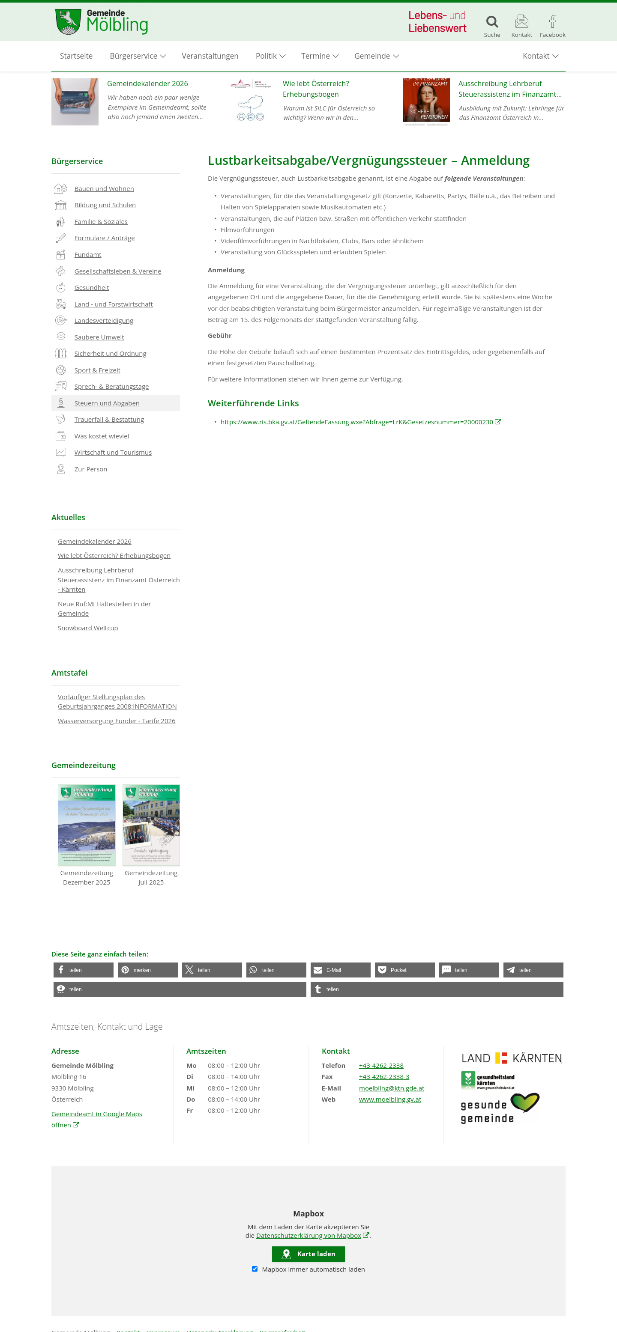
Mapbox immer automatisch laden (308, 1269)
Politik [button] (266, 56)
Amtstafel (69, 672)
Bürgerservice (77, 161)
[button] (84, 969)
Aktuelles (68, 517)
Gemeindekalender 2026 (95, 541)
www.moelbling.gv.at (390, 1099)
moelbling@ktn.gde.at (391, 1088)
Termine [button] (315, 56)
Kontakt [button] (536, 56)
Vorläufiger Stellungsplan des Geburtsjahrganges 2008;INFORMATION (117, 701)
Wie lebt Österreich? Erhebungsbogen (114, 555)
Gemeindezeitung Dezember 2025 (87, 835)
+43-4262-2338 (381, 1065)
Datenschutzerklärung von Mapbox (313, 1235)
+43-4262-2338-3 (384, 1076)
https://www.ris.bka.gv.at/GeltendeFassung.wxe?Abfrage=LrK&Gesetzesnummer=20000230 (361, 421)
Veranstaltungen (210, 56)
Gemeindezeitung (83, 765)
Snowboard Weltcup (88, 627)
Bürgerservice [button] (134, 56)
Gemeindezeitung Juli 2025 (151, 835)
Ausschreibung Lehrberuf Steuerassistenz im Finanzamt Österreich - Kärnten (119, 579)
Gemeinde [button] (372, 56)
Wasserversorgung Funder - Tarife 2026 (117, 720)
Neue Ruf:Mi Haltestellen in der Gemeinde (104, 608)
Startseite (76, 56)
